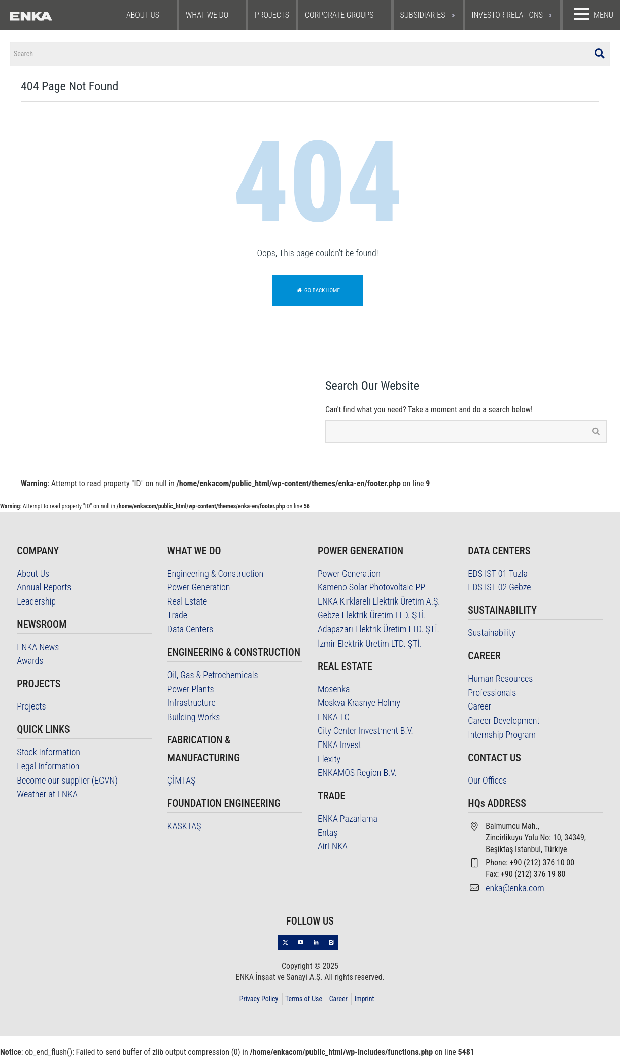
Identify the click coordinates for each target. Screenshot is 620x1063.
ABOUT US (142, 15)
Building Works (193, 722)
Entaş (327, 837)
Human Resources (500, 684)
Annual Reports (44, 592)
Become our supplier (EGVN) (67, 785)
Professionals (492, 697)
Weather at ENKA (47, 799)
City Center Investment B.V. (366, 736)
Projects (31, 711)
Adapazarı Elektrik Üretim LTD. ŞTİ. (378, 634)
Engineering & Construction (215, 578)
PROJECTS (272, 15)
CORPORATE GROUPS (339, 15)
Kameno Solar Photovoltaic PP (371, 592)
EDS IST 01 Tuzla (498, 578)
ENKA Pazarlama (347, 824)
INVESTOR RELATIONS (507, 15)
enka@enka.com (515, 893)
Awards (30, 666)
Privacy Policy (259, 1004)
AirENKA (333, 851)
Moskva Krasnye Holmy (359, 708)
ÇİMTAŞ (181, 785)
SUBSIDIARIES (422, 15)
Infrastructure (191, 708)
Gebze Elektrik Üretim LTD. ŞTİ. (372, 620)
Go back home (317, 295)
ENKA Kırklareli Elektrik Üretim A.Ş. (379, 606)
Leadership (36, 606)
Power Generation (198, 592)
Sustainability (491, 638)
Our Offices (487, 785)
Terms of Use (303, 1004)
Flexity (329, 764)
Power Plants (190, 694)
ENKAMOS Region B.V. (357, 778)
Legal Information (48, 771)
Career (479, 711)
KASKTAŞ (184, 831)
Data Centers (190, 634)
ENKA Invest (339, 750)
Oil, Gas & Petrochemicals (212, 680)
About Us (33, 578)
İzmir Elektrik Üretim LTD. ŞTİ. (370, 648)
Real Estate (187, 606)
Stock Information (48, 757)
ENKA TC (334, 722)
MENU (591, 14)
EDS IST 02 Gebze (499, 592)
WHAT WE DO (207, 15)
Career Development (503, 725)
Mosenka (334, 694)
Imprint (364, 1004)
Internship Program (502, 739)
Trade (177, 620)
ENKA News (38, 652)
